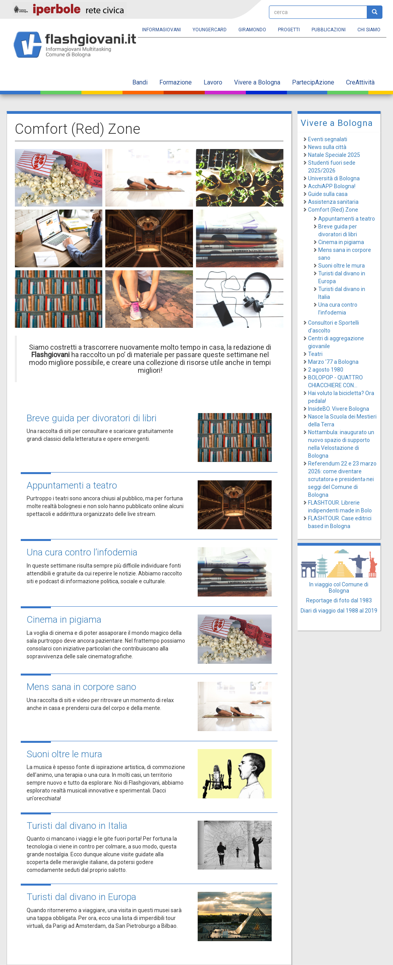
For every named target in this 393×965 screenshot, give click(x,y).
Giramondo (252, 29)
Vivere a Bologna (257, 82)
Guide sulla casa (328, 194)
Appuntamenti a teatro (72, 485)
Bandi (140, 82)
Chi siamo (368, 29)
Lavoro (213, 82)
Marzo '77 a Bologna (333, 362)
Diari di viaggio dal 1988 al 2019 (339, 610)
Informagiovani (161, 29)
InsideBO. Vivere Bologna (338, 409)
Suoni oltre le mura (64, 754)
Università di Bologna (334, 178)
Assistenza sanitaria (333, 202)
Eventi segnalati (327, 139)
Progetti (289, 29)
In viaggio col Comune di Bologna (338, 587)
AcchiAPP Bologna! (331, 186)
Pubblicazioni (329, 29)
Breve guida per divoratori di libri (92, 418)
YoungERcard (210, 29)
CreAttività (360, 82)
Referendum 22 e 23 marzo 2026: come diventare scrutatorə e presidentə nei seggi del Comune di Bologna (342, 479)
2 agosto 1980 (325, 370)
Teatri (315, 354)
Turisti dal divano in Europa (81, 896)
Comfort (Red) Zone (333, 210)
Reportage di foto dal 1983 (339, 600)
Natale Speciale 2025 (334, 155)
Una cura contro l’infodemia (82, 552)
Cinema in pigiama (64, 619)
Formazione (175, 82)
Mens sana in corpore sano (81, 686)
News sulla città (327, 147)
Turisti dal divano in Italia (77, 825)
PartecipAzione (313, 82)
